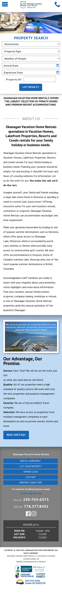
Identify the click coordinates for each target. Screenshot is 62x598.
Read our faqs (16, 434)
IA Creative (41, 562)
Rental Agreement (30, 460)
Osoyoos (37, 254)
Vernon (26, 245)
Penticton (15, 241)
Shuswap (35, 259)
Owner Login (30, 471)
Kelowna (53, 231)
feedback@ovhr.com (31, 493)
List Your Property (31, 466)
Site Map (31, 477)
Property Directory (30, 482)
